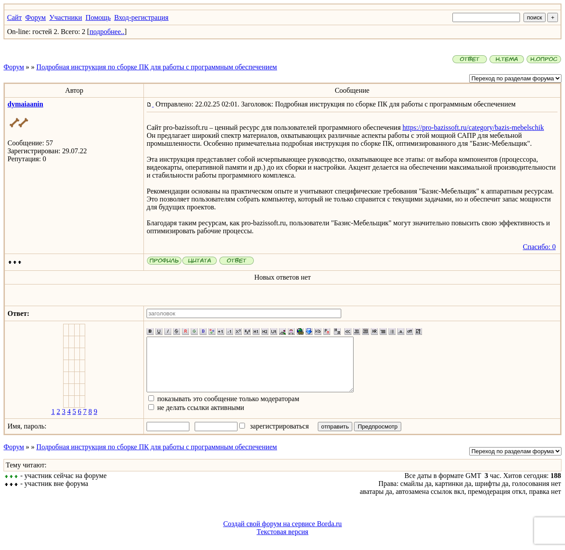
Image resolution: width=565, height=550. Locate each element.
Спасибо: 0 (539, 246)
